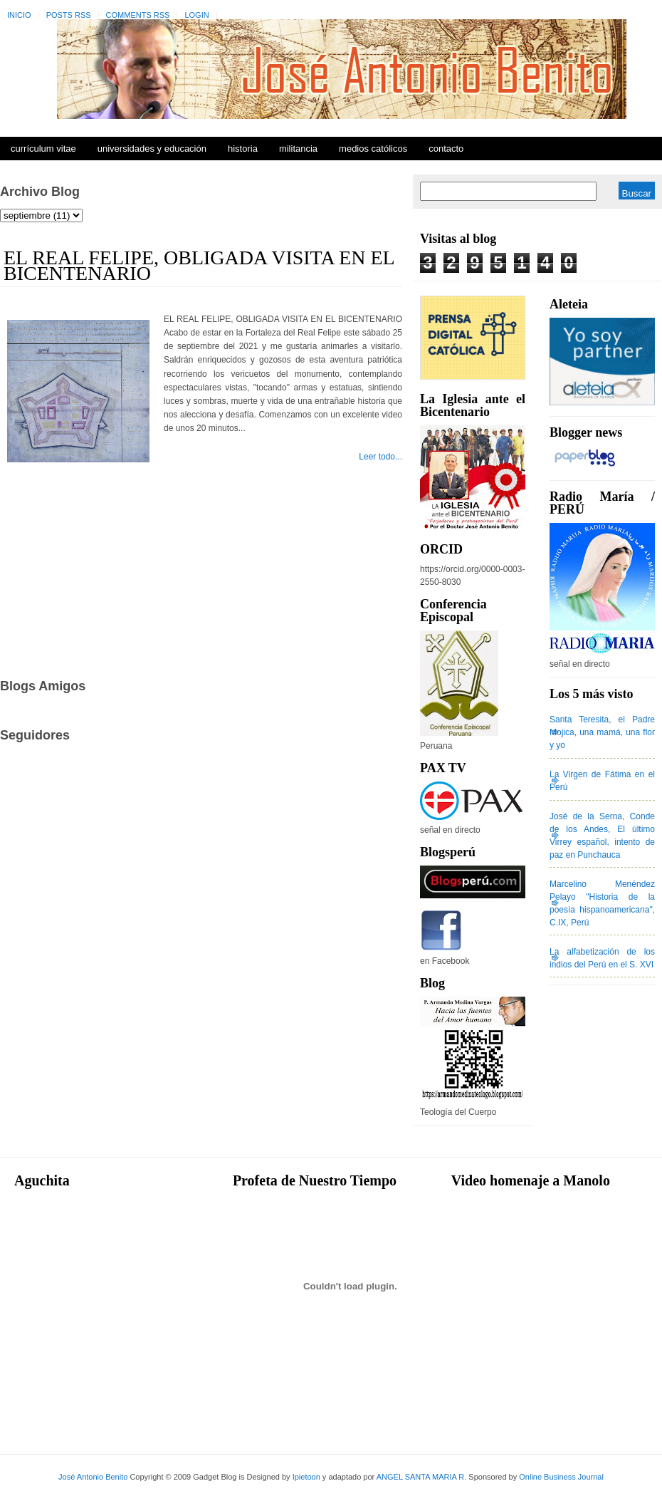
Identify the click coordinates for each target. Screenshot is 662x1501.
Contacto (446, 148)
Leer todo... (380, 457)
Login (196, 15)
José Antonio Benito (92, 1477)
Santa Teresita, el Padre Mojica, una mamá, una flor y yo (602, 732)
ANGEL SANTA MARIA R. (422, 1477)
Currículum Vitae (43, 148)
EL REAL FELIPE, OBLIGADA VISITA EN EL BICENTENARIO (199, 265)
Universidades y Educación (152, 148)
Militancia (298, 148)
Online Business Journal (561, 1477)
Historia (243, 148)
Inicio (19, 15)
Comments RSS (138, 15)
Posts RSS (68, 15)
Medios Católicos (373, 148)
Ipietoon (306, 1477)
